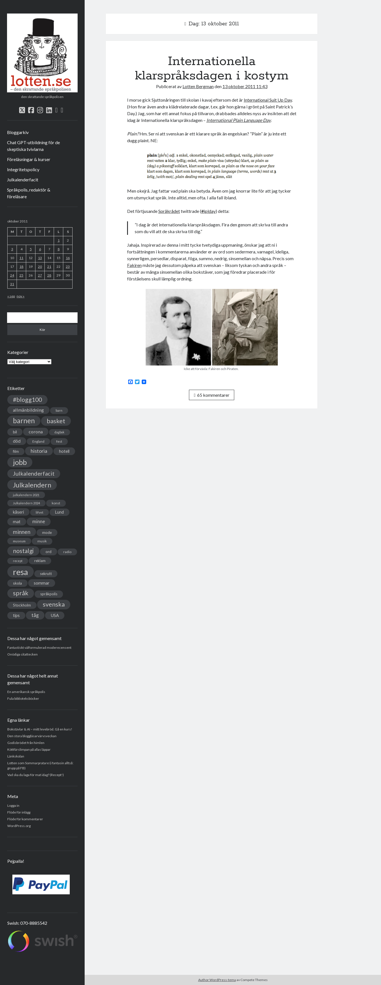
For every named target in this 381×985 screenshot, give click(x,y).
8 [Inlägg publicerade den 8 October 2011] (59, 249)
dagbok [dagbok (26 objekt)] (59, 432)
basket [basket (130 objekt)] (56, 421)
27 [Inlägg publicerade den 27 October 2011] (40, 275)
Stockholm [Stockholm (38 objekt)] (22, 605)
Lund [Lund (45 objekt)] (59, 512)
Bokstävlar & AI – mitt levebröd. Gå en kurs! (39, 729)
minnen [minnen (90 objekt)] (21, 532)
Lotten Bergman (198, 86)
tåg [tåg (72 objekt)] (35, 615)
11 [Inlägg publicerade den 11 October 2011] (21, 258)
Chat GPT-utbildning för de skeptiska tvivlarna (33, 146)
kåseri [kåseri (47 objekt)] (18, 511)
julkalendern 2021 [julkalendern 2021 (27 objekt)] (26, 495)
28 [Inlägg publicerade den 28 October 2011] (49, 275)
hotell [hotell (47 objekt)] (64, 451)
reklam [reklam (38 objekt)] (40, 560)
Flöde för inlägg (18, 812)
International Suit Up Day (268, 99)
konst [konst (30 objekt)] (56, 503)
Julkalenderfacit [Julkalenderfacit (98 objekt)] (34, 473)
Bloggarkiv (18, 132)
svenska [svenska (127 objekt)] (54, 604)
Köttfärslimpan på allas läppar (29, 749)
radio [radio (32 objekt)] (67, 552)
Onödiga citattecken (22, 654)
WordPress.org (19, 826)
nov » (20, 296)
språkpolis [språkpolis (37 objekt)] (48, 594)
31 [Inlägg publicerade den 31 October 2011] (12, 284)
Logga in (13, 805)
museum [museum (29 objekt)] (19, 541)
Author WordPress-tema (217, 980)
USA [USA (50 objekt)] (55, 615)
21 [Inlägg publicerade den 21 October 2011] (49, 266)
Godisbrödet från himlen (25, 743)
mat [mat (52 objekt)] (17, 521)
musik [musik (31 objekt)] (42, 541)
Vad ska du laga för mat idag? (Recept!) (35, 775)
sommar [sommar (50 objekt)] (41, 582)
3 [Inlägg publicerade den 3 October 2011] (12, 249)
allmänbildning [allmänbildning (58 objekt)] (28, 410)
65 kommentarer (211, 395)
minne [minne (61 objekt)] (38, 521)
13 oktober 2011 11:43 (244, 86)
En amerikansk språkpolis (26, 692)
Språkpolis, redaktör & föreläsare (28, 193)
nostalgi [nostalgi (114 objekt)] (23, 550)
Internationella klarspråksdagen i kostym (211, 68)
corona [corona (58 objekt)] (36, 431)
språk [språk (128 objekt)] (20, 593)
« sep (11, 296)
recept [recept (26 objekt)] (17, 561)
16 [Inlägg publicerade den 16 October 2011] (68, 258)
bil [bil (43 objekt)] (15, 431)
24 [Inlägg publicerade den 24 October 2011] (12, 275)
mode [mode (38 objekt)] (47, 532)
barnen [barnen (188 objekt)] (24, 420)
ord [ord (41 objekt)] (48, 551)
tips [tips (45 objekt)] (16, 615)
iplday (208, 211)
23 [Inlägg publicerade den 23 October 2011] (68, 266)
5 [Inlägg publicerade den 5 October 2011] (31, 249)
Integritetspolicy (23, 169)
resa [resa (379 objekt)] (20, 572)
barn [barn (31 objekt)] (59, 410)
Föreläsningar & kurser (28, 159)
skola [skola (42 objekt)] (17, 583)
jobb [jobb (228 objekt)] (20, 462)
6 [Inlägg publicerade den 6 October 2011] (40, 249)
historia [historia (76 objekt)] (39, 451)
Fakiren (134, 265)
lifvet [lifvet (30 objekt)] (39, 512)
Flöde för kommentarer (25, 819)
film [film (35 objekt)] (16, 451)
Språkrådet (169, 211)
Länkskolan (15, 756)
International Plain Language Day (238, 120)
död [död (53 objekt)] (17, 441)
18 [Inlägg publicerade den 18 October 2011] (21, 266)
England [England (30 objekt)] (38, 441)
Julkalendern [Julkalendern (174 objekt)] (32, 485)
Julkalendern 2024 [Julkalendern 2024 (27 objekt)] (26, 503)
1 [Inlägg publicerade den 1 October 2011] (59, 240)
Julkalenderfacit (22, 179)
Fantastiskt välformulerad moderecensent (39, 647)
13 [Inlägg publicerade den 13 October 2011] (40, 258)
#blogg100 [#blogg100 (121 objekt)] (27, 399)
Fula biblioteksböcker (23, 698)
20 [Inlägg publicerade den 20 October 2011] (40, 266)
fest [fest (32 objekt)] (59, 441)
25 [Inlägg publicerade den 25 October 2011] (21, 275)
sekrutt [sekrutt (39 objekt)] (46, 573)
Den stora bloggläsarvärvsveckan (32, 736)
